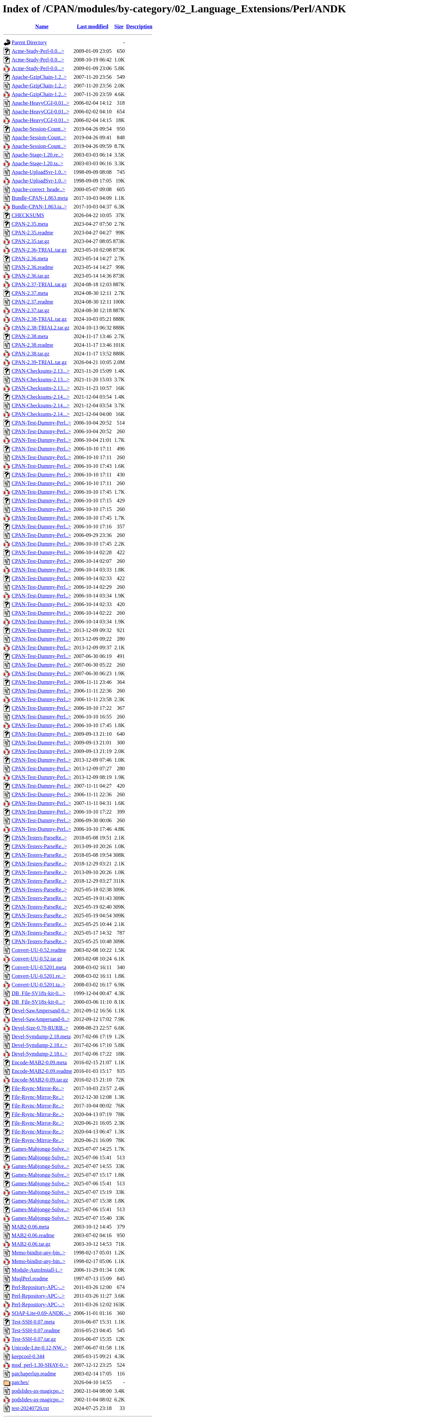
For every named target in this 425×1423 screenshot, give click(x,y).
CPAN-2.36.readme (32, 267)
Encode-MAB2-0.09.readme (42, 1071)
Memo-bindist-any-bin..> (38, 1252)
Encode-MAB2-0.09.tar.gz (40, 1080)
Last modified (92, 26)
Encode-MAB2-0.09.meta (39, 1062)
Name (41, 26)
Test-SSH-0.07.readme (36, 1330)
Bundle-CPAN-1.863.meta (40, 198)
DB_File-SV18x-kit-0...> (38, 993)
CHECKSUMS (28, 215)
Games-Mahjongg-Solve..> (40, 1149)
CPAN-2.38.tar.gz (30, 353)
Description (139, 26)
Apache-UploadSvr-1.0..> (39, 172)
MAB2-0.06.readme (33, 1235)
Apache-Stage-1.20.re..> (38, 155)
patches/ (20, 1382)
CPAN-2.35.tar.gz (30, 241)
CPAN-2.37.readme (32, 302)
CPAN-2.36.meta (30, 258)
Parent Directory (29, 42)
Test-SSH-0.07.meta (33, 1322)
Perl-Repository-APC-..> (38, 1287)
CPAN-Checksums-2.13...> (41, 371)
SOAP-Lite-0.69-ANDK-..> (41, 1313)
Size (119, 26)
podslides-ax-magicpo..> (38, 1391)
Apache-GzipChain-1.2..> (39, 77)
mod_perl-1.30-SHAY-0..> (40, 1365)
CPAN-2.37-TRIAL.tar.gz (39, 284)
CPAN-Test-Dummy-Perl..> (41, 423)
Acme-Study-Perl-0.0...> (38, 51)
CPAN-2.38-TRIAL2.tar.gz (40, 327)
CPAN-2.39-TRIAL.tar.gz (39, 362)
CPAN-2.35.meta (30, 224)
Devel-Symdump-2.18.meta (41, 1036)
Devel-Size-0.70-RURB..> (40, 1028)
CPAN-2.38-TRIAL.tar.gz (39, 319)
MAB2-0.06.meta (30, 1226)
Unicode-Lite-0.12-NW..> (39, 1348)
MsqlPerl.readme (30, 1278)
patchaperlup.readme (34, 1373)
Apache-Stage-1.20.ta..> (37, 163)
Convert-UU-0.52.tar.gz (37, 959)
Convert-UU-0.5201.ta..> (38, 984)
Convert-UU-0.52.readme (39, 950)
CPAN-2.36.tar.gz (30, 276)
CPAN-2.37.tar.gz (30, 310)
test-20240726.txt (30, 1408)
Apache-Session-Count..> (39, 129)
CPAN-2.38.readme (32, 345)
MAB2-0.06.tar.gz (31, 1244)
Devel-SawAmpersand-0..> (41, 1010)
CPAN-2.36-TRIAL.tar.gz (39, 250)
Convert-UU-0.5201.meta (39, 967)
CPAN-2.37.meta (30, 293)
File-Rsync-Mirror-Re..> (38, 1088)
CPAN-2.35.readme (32, 232)
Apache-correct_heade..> (38, 189)
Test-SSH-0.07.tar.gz (34, 1339)
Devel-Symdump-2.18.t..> (39, 1054)
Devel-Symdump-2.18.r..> (39, 1045)
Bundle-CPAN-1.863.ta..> (39, 206)
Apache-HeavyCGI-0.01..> (40, 103)
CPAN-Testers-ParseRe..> (39, 838)
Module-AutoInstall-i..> (37, 1270)
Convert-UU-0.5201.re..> (39, 976)
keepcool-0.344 (28, 1356)
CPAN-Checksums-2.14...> (41, 397)
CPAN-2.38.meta (30, 336)
